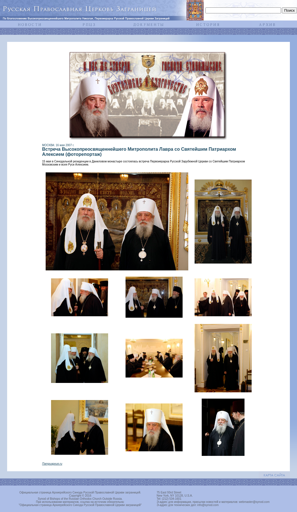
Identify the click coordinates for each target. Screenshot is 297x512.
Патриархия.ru (52, 463)
